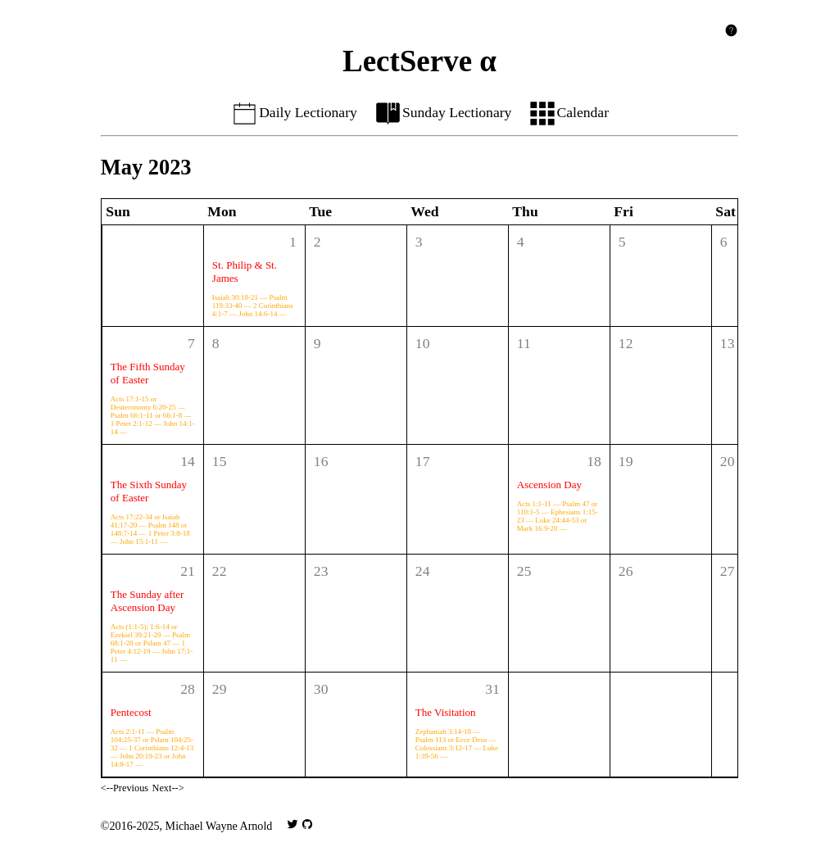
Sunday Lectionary (443, 112)
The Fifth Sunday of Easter (148, 373)
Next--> (168, 788)
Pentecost (131, 712)
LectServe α (419, 61)
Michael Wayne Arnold (219, 825)
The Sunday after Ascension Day (147, 601)
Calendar (568, 112)
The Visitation (445, 712)
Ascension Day (549, 484)
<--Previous (124, 788)
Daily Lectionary (293, 112)
